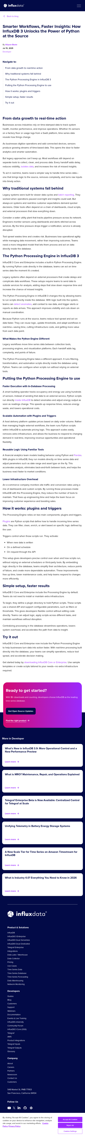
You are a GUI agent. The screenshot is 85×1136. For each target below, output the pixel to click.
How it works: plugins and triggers (22, 91)
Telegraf (10, 1033)
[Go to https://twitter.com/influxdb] (14, 1108)
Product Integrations (16, 1040)
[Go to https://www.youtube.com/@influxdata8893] (9, 1108)
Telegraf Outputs (14, 1047)
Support (10, 1007)
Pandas (77, 455)
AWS (9, 1036)
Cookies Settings (70, 1131)
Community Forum (15, 1025)
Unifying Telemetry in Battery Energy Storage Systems (37, 826)
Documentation (14, 1014)
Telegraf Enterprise (15, 947)
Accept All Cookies (70, 1119)
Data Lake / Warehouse (17, 954)
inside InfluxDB (22, 400)
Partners (11, 1070)
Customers (12, 1003)
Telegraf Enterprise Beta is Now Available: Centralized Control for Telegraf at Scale (42, 801)
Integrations (12, 951)
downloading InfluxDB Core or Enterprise (45, 662)
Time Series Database (16, 973)
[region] (42, 1124)
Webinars (11, 1011)
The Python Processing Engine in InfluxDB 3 (28, 79)
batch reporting (66, 194)
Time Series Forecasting (17, 976)
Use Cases (12, 965)
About (10, 1063)
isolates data (27, 166)
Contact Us (12, 1078)
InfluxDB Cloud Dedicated (18, 943)
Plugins (6, 521)
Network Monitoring (16, 984)
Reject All (70, 1125)
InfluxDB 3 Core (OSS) (17, 1029)
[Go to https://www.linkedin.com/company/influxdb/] (19, 1107)
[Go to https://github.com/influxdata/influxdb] (25, 1108)
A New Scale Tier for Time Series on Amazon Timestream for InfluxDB (41, 853)
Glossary (11, 1051)
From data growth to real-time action (24, 68)
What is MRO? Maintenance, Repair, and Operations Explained (42, 774)
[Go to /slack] (31, 1108)
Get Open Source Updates (20, 711)
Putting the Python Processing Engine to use (28, 85)
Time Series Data (14, 969)
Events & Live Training (16, 1018)
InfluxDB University (15, 1021)
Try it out (9, 102)
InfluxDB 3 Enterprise (16, 936)
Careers (10, 1067)
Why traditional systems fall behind (23, 73)
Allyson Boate (11, 44)
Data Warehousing (15, 980)
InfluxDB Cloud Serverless (18, 940)
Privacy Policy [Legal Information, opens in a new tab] (14, 1126)
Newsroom (12, 1074)
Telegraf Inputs (13, 1044)
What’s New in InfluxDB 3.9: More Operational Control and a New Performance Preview (41, 750)
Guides (10, 996)
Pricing (10, 962)
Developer (7, 51)
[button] (78, 5)
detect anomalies (23, 304)
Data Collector (13, 958)
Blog (9, 999)
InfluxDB (11, 932)
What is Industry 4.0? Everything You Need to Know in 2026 (41, 878)
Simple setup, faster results (19, 97)
